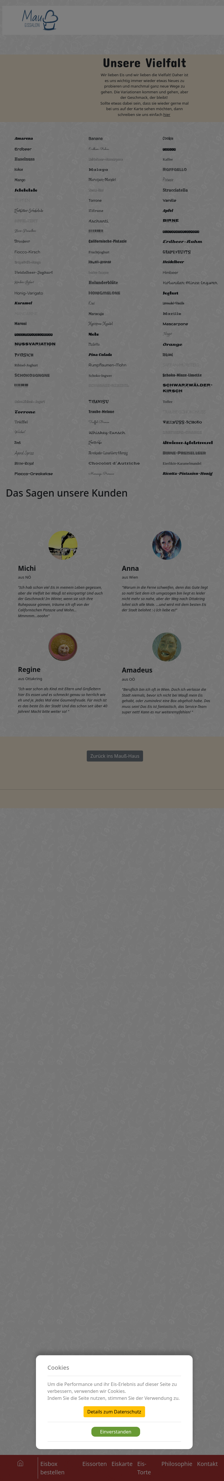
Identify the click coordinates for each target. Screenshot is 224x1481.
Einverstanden (115, 1432)
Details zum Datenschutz (114, 1412)
